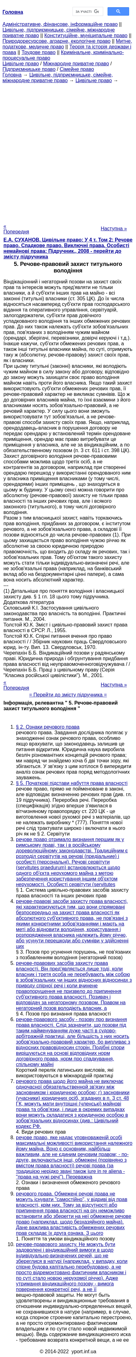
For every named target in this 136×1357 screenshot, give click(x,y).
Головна (12, 74)
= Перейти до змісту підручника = (68, 694)
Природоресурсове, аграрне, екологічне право (56, 41)
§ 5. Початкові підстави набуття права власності (72, 783)
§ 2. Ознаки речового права (47, 727)
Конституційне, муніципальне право (86, 35)
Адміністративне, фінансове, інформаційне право (60, 24)
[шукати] (87, 11)
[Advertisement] (68, 151)
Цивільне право (21, 63)
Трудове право (39, 52)
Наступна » (114, 228)
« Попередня (16, 228)
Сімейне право (77, 69)
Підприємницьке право (29, 69)
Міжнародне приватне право (76, 63)
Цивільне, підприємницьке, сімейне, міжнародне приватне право (58, 77)
